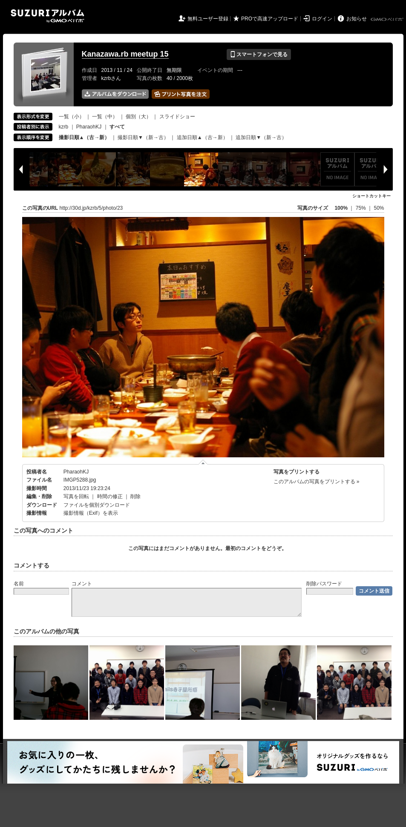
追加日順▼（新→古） (261, 137)
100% (341, 208)
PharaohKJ (88, 127)
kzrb (64, 127)
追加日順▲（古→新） (202, 137)
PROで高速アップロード (269, 19)
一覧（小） (71, 117)
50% (379, 208)
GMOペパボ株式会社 (388, 19)
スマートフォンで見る (259, 54)
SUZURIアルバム (47, 16)
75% (361, 208)
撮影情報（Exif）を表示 (90, 513)
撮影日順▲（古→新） (84, 137)
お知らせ (356, 19)
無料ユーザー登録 (207, 19)
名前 (19, 584)
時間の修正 (110, 496)
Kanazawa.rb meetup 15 (125, 54)
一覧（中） (105, 117)
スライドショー (177, 117)
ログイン (322, 19)
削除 (135, 496)
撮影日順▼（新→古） (143, 137)
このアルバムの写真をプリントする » (317, 482)
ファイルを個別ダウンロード (96, 505)
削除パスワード (324, 584)
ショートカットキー (371, 196)
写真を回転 (76, 496)
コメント (82, 584)
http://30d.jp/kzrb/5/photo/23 (91, 208)
